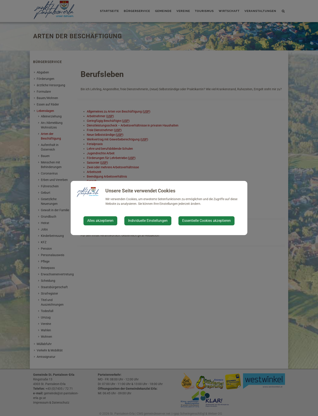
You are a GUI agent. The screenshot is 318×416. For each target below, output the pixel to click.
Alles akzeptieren (100, 221)
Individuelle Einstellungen (148, 221)
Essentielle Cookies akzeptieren (206, 221)
